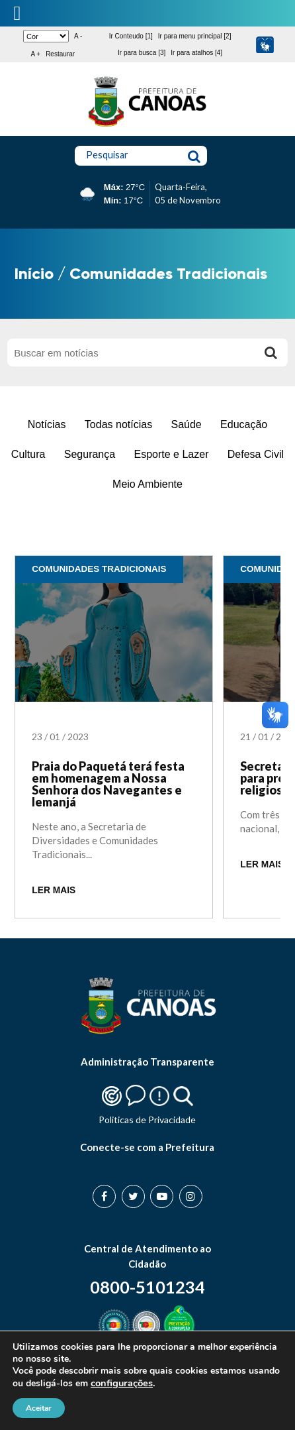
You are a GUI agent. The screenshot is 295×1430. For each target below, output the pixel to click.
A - (78, 36)
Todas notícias (118, 424)
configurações (122, 1383)
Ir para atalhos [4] (196, 52)
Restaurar (60, 54)
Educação (243, 424)
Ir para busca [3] (141, 52)
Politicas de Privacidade (147, 1119)
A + (35, 54)
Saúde (186, 424)
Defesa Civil (256, 454)
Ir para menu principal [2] (195, 36)
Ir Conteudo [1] (131, 36)
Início (34, 273)
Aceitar (39, 1408)
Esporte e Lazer (171, 454)
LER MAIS (53, 890)
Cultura (28, 454)
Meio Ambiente (147, 484)
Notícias (47, 424)
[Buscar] (271, 352)
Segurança (89, 454)
